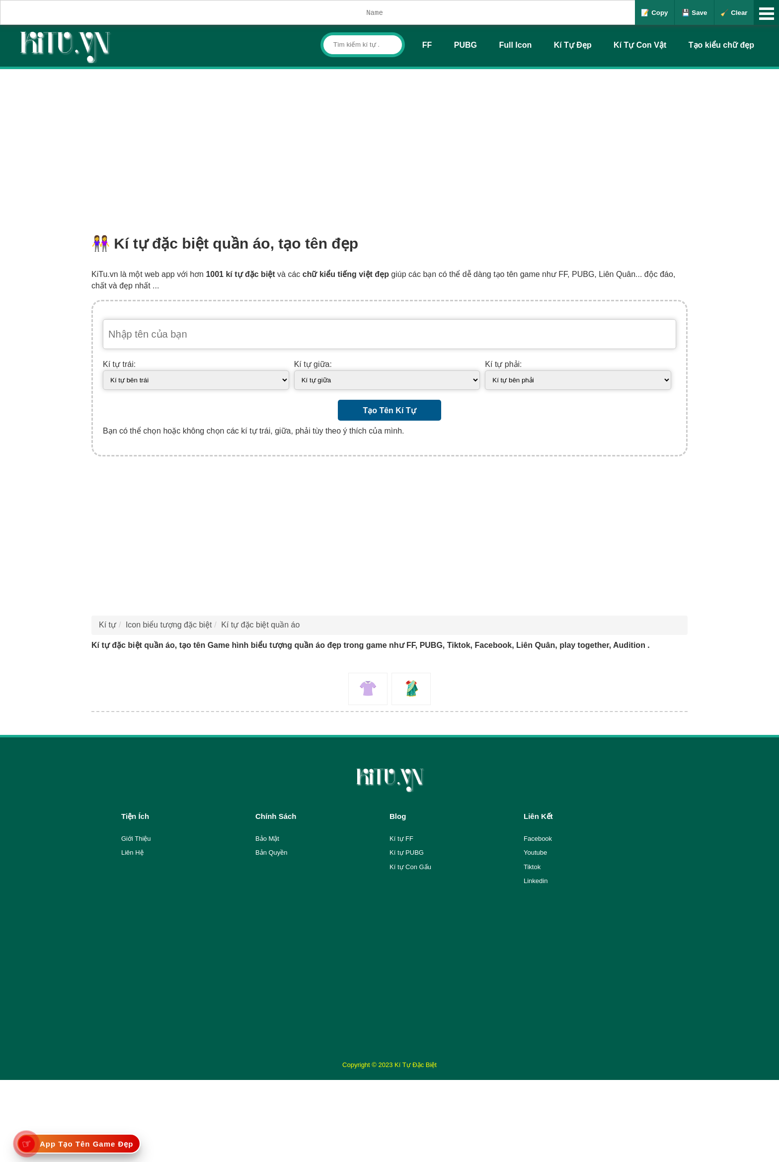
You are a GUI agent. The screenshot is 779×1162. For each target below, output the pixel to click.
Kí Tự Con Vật (640, 45)
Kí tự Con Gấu (410, 867)
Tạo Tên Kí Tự (389, 410)
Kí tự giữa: (313, 364)
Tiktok (532, 867)
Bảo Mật (267, 838)
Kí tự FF (401, 838)
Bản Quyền (271, 852)
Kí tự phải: (503, 364)
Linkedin (535, 881)
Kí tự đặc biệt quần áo (260, 625)
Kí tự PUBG (407, 852)
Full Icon (515, 45)
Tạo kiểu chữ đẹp (721, 45)
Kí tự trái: (119, 364)
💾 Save (694, 12)
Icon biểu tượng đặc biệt (169, 625)
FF (427, 45)
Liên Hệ (132, 852)
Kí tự (107, 625)
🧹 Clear (733, 12)
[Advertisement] (389, 143)
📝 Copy (654, 12)
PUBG (465, 45)
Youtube (535, 852)
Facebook (538, 838)
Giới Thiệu (136, 838)
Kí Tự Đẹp (573, 45)
